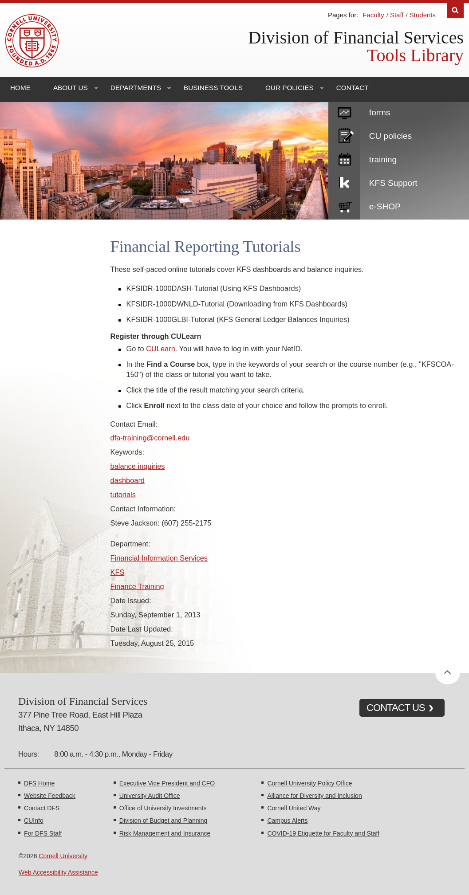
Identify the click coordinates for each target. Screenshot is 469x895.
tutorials (123, 495)
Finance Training (137, 586)
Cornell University (63, 856)
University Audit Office (149, 795)
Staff (397, 15)
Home (20, 87)
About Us (70, 87)
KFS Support (393, 183)
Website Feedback (49, 795)
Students (423, 15)
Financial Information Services (159, 558)
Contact (352, 87)
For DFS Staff (43, 833)
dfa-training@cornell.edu (150, 438)
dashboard (127, 480)
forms (379, 112)
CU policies (390, 136)
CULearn (160, 349)
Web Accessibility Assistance (58, 872)
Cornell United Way (293, 808)
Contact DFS (41, 808)
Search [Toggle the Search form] (455, 10)
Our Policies (289, 87)
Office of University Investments (163, 808)
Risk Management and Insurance (164, 833)
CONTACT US (396, 707)
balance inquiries (137, 466)
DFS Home (39, 783)
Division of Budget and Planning (163, 820)
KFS (117, 572)
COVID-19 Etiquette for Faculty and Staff (323, 833)
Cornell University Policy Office (309, 783)
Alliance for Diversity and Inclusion (314, 795)
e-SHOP (385, 206)
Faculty (373, 15)
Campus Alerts (287, 820)
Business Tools (213, 87)
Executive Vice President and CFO (167, 783)
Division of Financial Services (356, 37)
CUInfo (33, 820)
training (383, 159)
